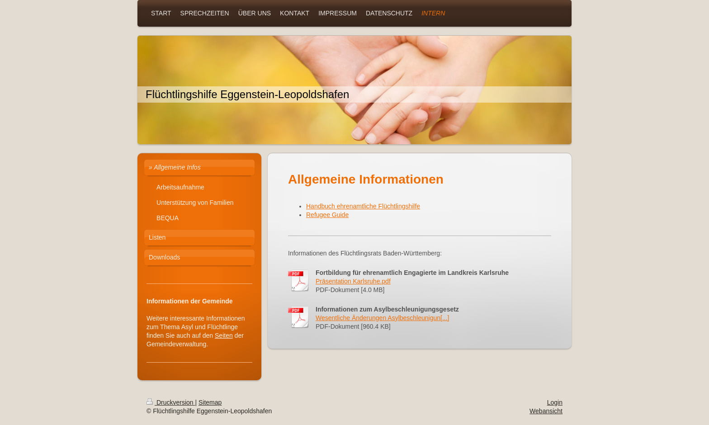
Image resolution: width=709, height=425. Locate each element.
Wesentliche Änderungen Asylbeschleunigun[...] (382, 317)
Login (554, 402)
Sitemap (210, 402)
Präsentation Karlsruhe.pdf (353, 281)
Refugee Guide (327, 214)
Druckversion (171, 402)
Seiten (224, 335)
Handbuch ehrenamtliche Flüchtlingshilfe (363, 206)
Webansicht (545, 411)
